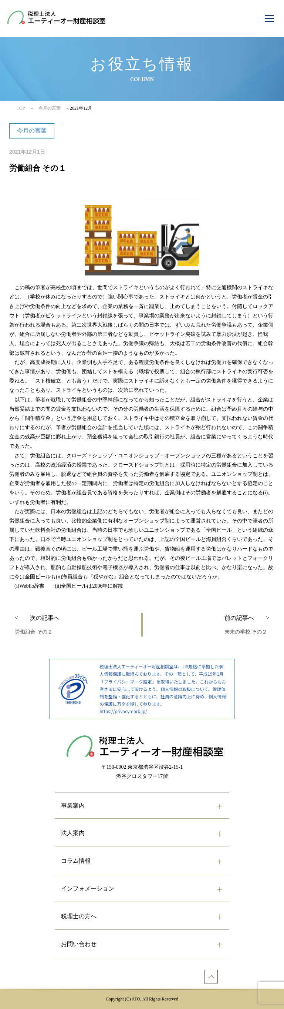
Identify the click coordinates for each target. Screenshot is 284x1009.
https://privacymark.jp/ (123, 711)
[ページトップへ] (211, 976)
